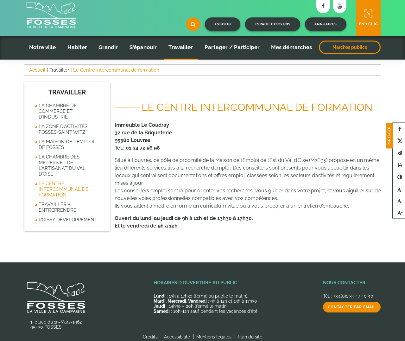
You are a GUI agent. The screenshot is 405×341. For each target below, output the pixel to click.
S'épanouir (143, 47)
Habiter (77, 47)
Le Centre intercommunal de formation (63, 189)
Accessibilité (177, 336)
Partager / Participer (232, 47)
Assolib (222, 24)
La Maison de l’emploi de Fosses (66, 144)
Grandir (108, 47)
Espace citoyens (273, 24)
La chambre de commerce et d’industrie (58, 111)
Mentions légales (213, 336)
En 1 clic (368, 17)
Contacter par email (352, 307)
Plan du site (250, 336)
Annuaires (325, 24)
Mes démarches (291, 47)
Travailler (180, 47)
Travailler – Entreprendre (57, 207)
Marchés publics (349, 47)
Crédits (150, 336)
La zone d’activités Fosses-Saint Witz (63, 129)
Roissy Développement (68, 219)
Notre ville (42, 47)
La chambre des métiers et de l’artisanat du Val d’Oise (62, 165)
